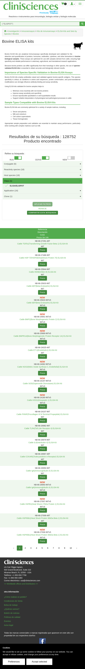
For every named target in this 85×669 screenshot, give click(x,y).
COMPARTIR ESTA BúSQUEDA (42, 213)
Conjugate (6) (10, 164)
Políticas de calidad (12, 617)
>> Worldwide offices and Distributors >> (21, 584)
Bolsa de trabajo (11, 605)
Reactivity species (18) (14, 169)
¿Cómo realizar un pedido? (15, 597)
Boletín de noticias (11, 613)
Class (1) (8, 181)
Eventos (7, 621)
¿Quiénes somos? (11, 609)
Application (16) (11, 190)
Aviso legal (8, 625)
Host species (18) (12, 175)
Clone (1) (8, 196)
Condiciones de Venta (13, 601)
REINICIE (42, 209)
